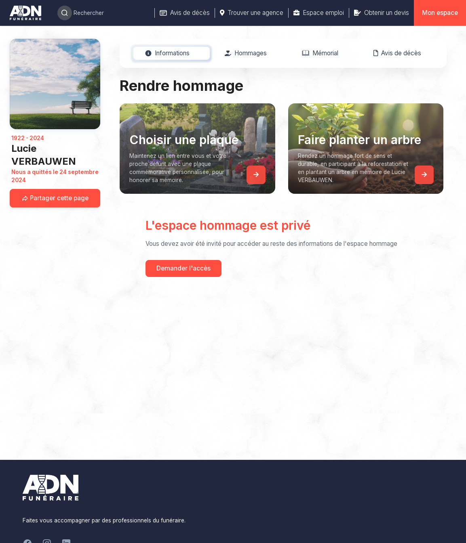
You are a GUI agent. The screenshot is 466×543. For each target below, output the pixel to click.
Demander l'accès (183, 268)
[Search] (101, 13)
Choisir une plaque (183, 139)
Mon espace (440, 13)
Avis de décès (185, 13)
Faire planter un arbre (359, 139)
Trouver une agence (251, 13)
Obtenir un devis (381, 13)
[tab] (167, 53)
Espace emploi (318, 13)
